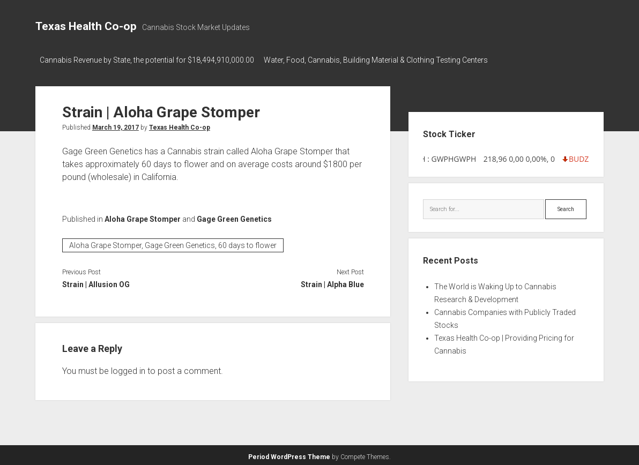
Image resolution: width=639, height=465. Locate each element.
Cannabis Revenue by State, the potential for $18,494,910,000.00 (147, 60)
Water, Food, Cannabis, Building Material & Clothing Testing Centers (380, 60)
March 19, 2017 (115, 125)
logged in (128, 368)
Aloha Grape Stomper (143, 216)
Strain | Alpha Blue (332, 282)
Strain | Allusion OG (96, 282)
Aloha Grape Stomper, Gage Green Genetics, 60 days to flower (173, 242)
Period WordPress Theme (289, 454)
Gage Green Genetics (234, 216)
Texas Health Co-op (86, 26)
